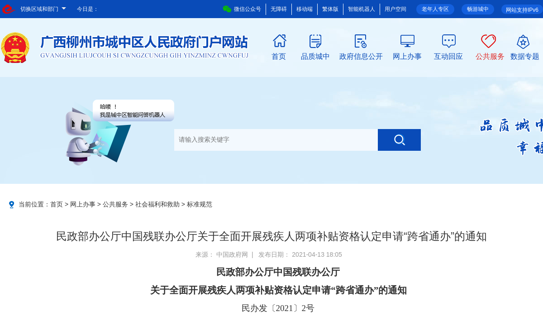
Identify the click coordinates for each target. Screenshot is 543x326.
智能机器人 (361, 9)
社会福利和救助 (157, 204)
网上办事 (407, 56)
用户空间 (395, 9)
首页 (279, 56)
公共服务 (490, 56)
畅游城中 (478, 9)
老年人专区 (435, 9)
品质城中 (315, 56)
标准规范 (199, 204)
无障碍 (279, 9)
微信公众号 (242, 9)
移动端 (304, 9)
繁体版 (330, 9)
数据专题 (524, 56)
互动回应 (448, 56)
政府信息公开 (361, 56)
